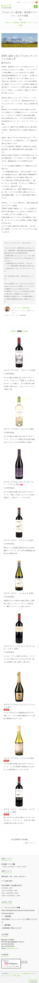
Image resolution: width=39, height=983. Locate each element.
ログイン (25, 2)
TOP (20, 19)
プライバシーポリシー (15, 973)
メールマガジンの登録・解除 (12, 975)
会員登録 (18, 2)
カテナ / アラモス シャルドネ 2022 (19, 758)
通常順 (13, 331)
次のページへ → (30, 843)
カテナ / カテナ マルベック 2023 (18, 540)
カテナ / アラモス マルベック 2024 (19, 370)
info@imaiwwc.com (12, 948)
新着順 (25, 331)
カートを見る (32, 2)
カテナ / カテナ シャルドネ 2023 (18, 593)
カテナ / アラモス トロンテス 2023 (19, 429)
